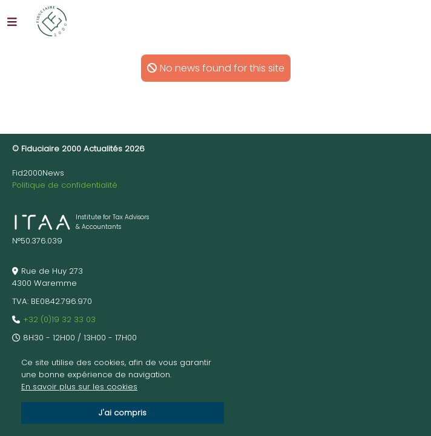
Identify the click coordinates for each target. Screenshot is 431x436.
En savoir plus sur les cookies (79, 386)
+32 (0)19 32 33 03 (59, 319)
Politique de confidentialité (64, 185)
